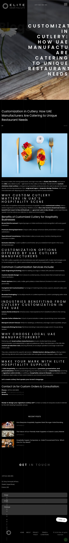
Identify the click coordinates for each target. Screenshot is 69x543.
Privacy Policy (35, 533)
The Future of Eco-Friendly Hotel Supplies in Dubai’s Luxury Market (40, 432)
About (28, 532)
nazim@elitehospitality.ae (15, 392)
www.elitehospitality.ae (16, 394)
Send (61, 519)
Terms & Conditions (45, 533)
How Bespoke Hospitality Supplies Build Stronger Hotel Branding (40, 422)
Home (22, 532)
